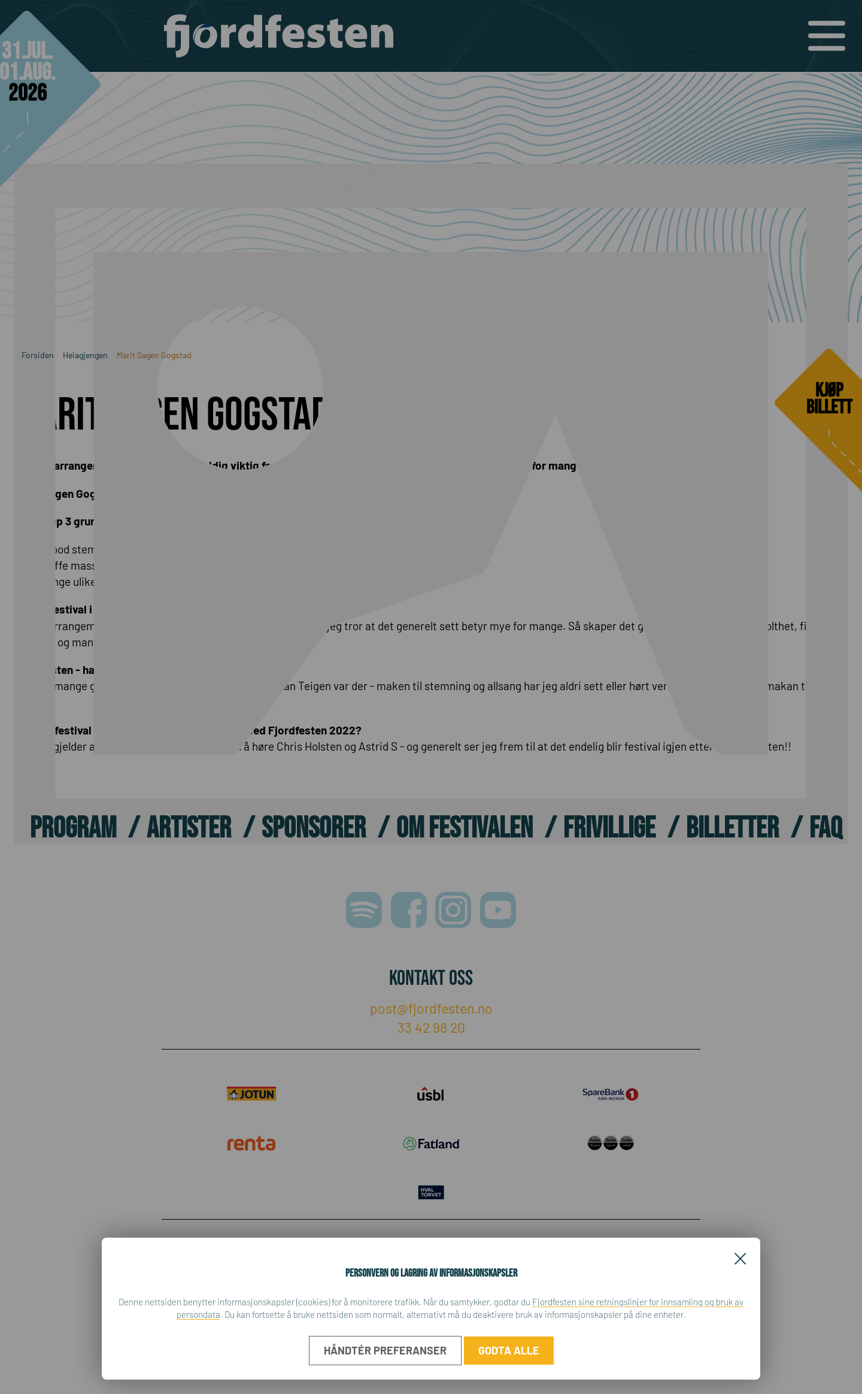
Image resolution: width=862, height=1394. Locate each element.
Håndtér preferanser (385, 1350)
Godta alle (508, 1350)
